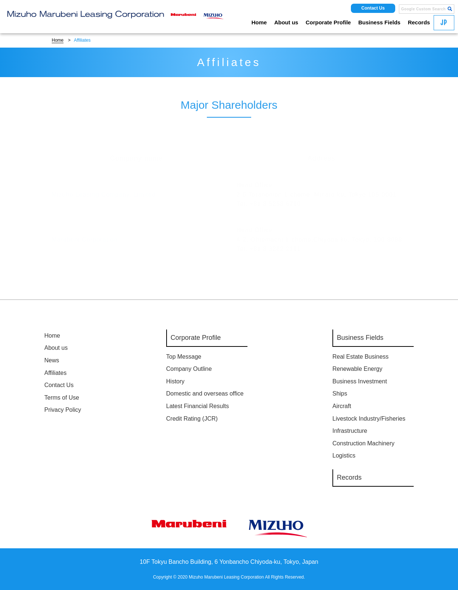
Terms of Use (61, 397)
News (51, 360)
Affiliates (55, 373)
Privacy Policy (62, 410)
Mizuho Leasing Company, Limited (103, 188)
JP (444, 22)
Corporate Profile (328, 22)
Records (419, 22)
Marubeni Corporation (85, 233)
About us (286, 22)
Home (259, 22)
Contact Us (372, 8)
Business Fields (379, 22)
